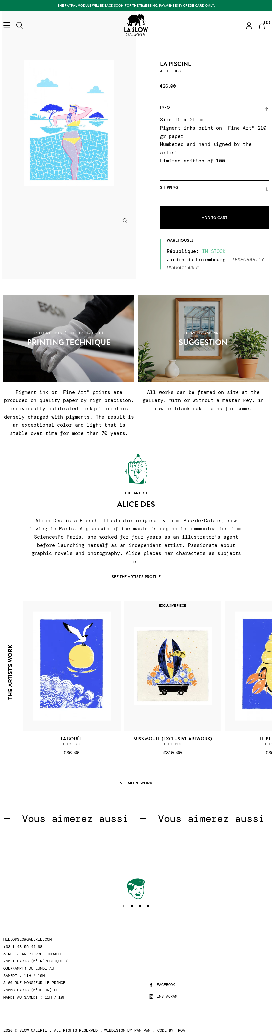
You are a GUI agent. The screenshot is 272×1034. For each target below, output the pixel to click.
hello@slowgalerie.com (27, 939)
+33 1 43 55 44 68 (22, 946)
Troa (180, 1030)
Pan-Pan (142, 1030)
